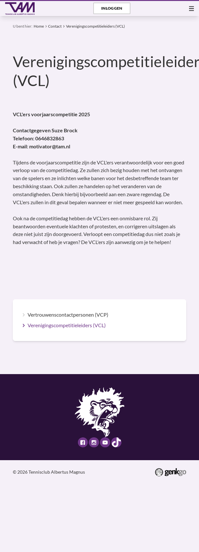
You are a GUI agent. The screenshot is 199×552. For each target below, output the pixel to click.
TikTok (116, 442)
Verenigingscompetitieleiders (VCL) (95, 26)
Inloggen (111, 8)
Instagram (94, 442)
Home (39, 26)
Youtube (105, 442)
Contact (55, 26)
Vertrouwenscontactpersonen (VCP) (68, 315)
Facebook (83, 442)
